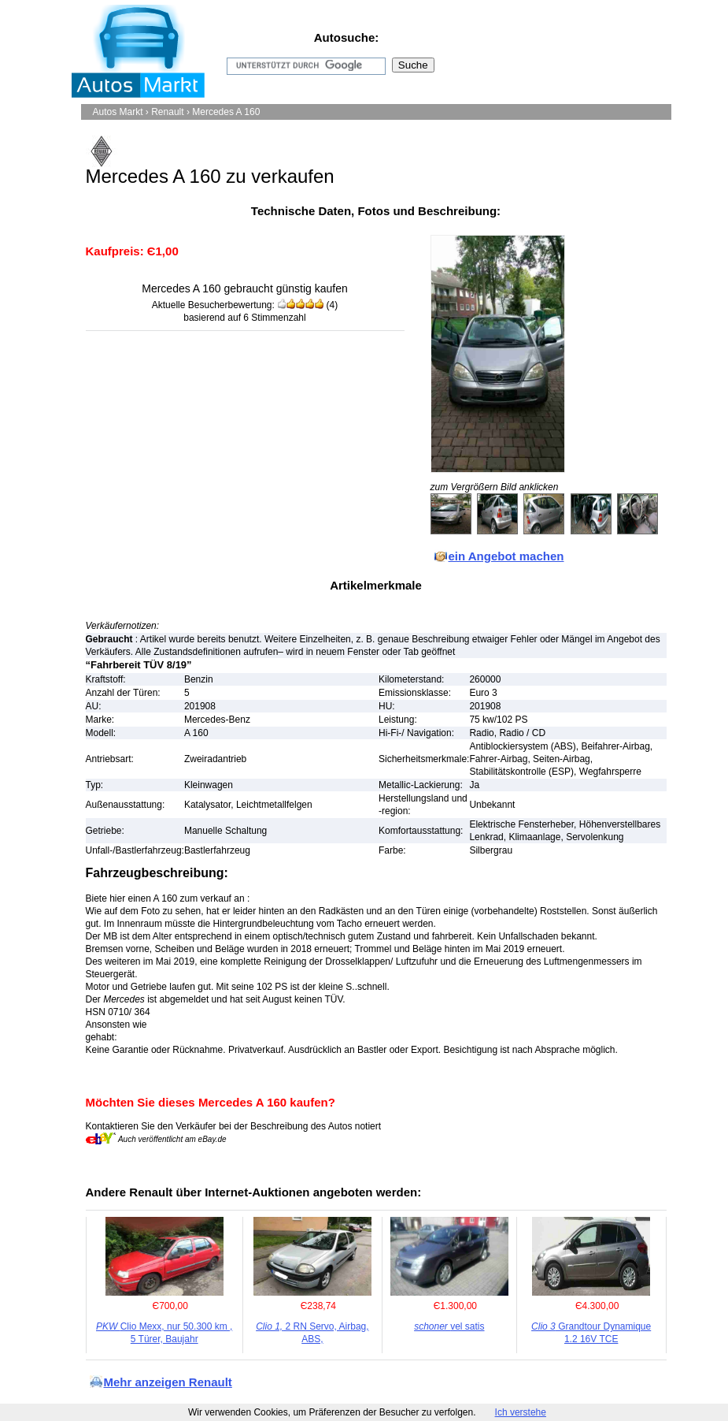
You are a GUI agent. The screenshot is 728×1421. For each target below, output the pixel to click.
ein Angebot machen (506, 556)
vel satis (449, 1326)
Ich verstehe (520, 1412)
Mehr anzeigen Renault (168, 1382)
